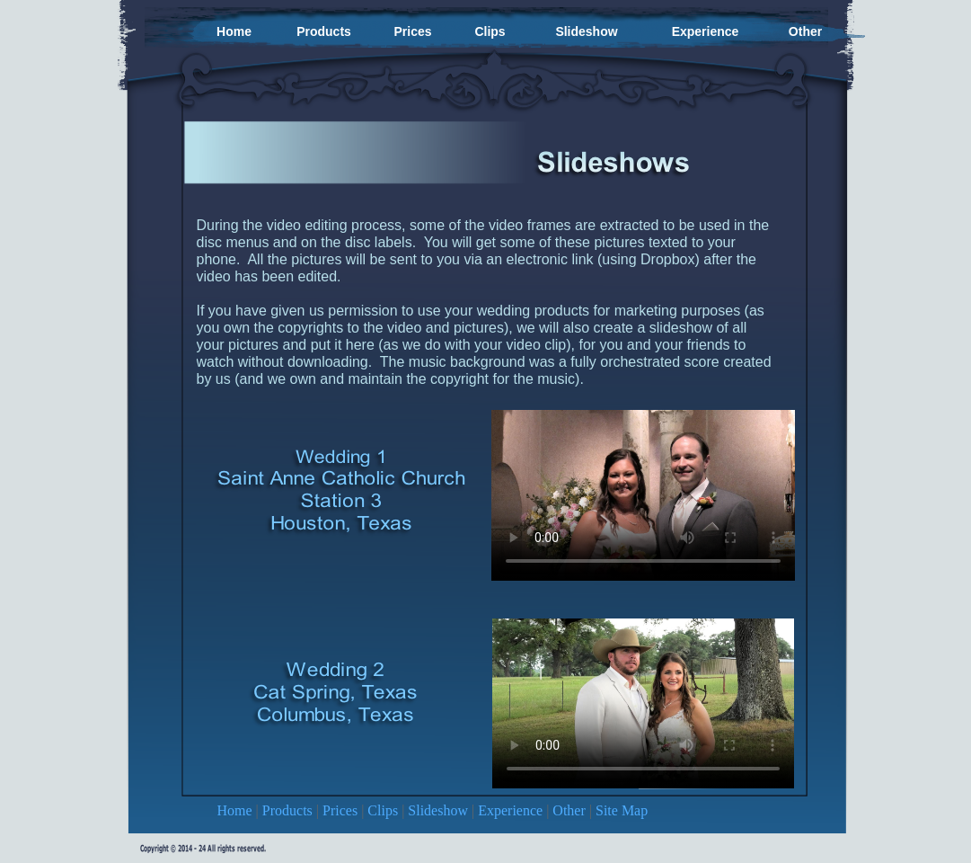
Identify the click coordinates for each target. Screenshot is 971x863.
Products (289, 810)
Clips (384, 810)
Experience (512, 810)
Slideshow (440, 810)
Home (236, 810)
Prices (341, 810)
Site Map (622, 810)
